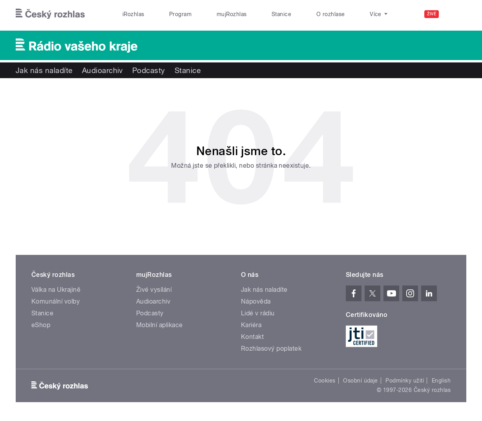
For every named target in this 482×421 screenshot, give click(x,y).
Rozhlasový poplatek (271, 348)
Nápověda (256, 301)
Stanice (281, 14)
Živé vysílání (154, 289)
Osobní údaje (360, 380)
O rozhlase (330, 14)
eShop (40, 325)
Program (180, 14)
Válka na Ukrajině (55, 289)
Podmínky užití (404, 380)
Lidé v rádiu (258, 313)
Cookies (324, 380)
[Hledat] (455, 14)
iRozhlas (133, 14)
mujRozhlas (232, 14)
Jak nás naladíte (44, 70)
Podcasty (148, 70)
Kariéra (251, 325)
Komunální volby (55, 301)
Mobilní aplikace (159, 325)
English (441, 380)
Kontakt (252, 336)
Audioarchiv (102, 70)
